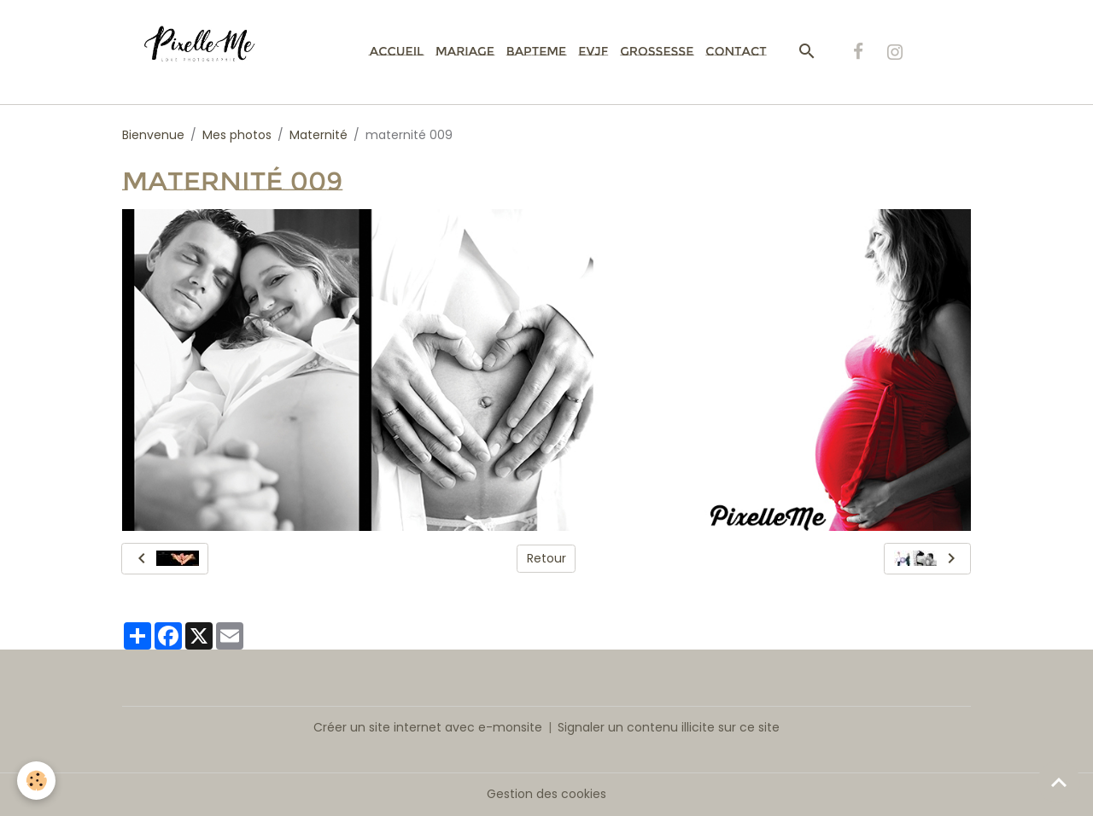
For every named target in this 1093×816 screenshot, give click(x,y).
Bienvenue (153, 134)
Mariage (464, 51)
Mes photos (237, 134)
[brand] (208, 52)
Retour (546, 558)
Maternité (318, 134)
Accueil (397, 51)
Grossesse (656, 51)
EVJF (593, 51)
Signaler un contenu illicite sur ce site (669, 727)
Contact (735, 51)
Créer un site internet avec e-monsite (427, 727)
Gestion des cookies (546, 793)
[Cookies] (36, 780)
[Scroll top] (1058, 782)
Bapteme (536, 51)
